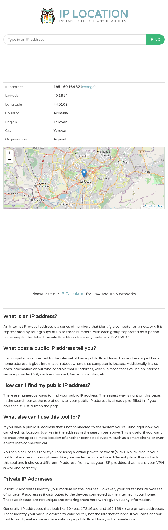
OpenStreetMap (153, 206)
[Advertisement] (84, 64)
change (88, 87)
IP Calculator (72, 293)
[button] (84, 173)
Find (154, 39)
